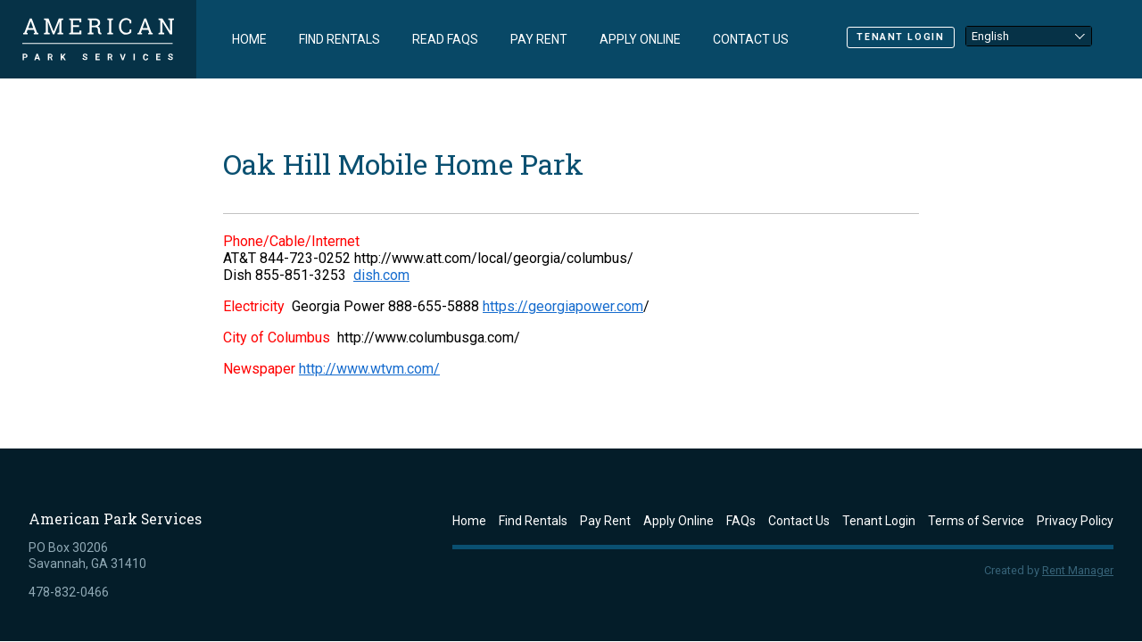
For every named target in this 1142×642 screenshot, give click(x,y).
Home (249, 39)
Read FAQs (445, 39)
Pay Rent (538, 39)
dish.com (381, 275)
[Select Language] (1028, 36)
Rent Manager (1077, 570)
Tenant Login (900, 37)
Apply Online (640, 39)
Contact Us (751, 39)
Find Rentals (339, 39)
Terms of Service (976, 521)
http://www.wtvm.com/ (369, 368)
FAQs (741, 521)
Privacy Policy (1075, 521)
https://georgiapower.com (563, 306)
